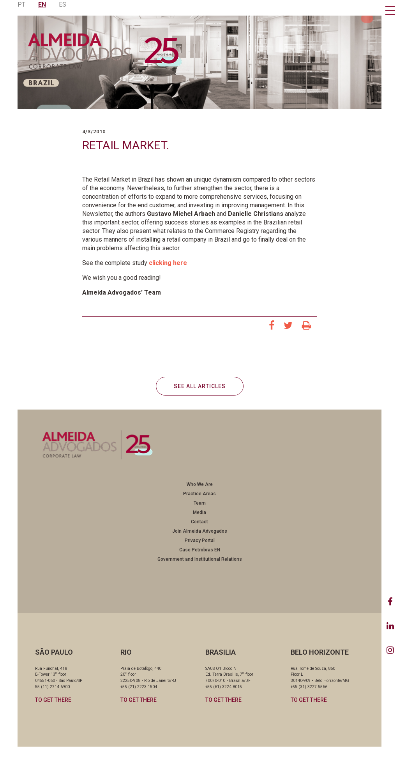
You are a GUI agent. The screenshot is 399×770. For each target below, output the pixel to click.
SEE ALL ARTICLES (200, 386)
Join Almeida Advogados (199, 531)
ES (62, 4)
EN (42, 4)
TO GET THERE (53, 700)
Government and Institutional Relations (199, 559)
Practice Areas (199, 493)
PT (21, 4)
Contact (199, 522)
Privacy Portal (200, 540)
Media (199, 512)
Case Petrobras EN (199, 550)
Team (200, 503)
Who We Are (200, 484)
